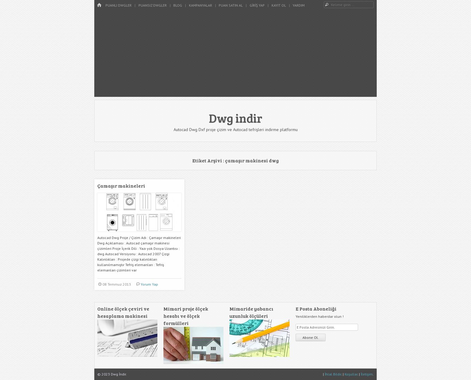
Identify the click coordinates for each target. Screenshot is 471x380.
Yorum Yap (149, 284)
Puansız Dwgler (152, 5)
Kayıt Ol (279, 5)
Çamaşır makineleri (121, 185)
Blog (177, 5)
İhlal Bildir (333, 374)
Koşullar (351, 374)
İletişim (367, 374)
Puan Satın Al (231, 5)
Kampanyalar (200, 5)
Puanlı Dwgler (118, 5)
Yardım (299, 5)
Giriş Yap (257, 5)
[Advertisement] (235, 55)
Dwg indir (235, 118)
